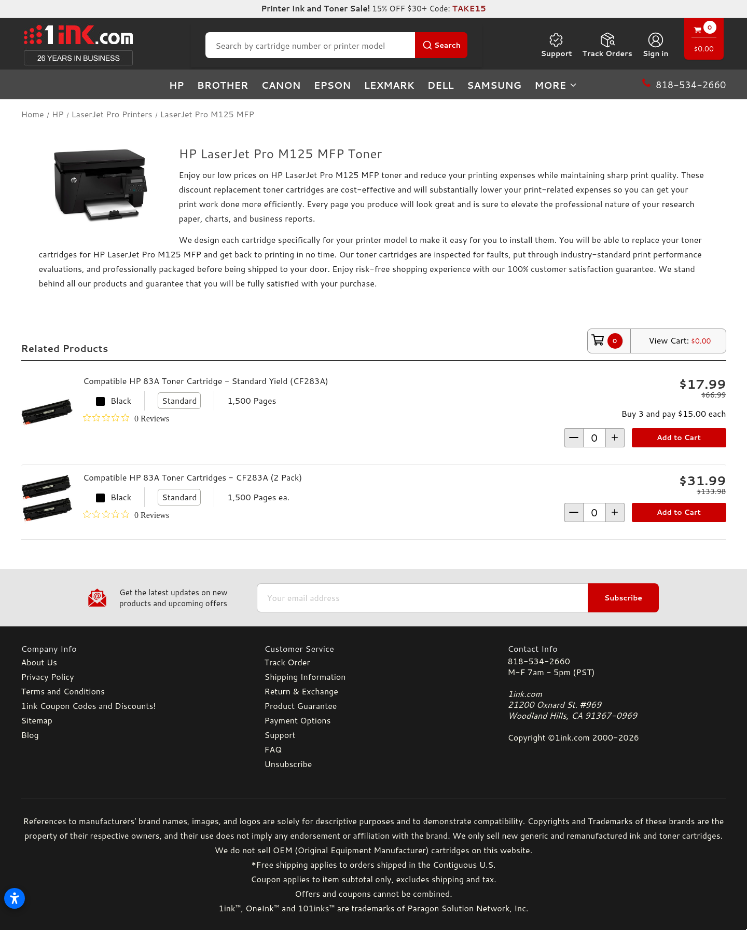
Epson (332, 85)
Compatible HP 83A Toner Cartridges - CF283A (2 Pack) (192, 477)
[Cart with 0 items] (704, 40)
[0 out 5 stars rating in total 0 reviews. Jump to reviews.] (126, 418)
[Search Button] (441, 45)
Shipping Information (305, 676)
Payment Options (298, 720)
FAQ (273, 749)
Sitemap (36, 720)
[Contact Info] (617, 648)
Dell (440, 85)
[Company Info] (130, 648)
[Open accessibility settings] (14, 898)
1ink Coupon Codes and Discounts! (88, 706)
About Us (39, 662)
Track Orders (607, 45)
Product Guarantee (301, 706)
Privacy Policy (47, 676)
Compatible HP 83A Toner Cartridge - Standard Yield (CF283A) (205, 381)
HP (176, 85)
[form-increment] (594, 437)
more (556, 85)
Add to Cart (679, 437)
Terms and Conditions (63, 691)
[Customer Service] (374, 648)
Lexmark (389, 85)
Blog (30, 735)
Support (556, 45)
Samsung (494, 85)
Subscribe (623, 598)
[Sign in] (656, 45)
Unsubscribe (288, 764)
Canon (281, 85)
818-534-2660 (539, 661)
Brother (222, 85)
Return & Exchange (301, 691)
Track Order (287, 662)
